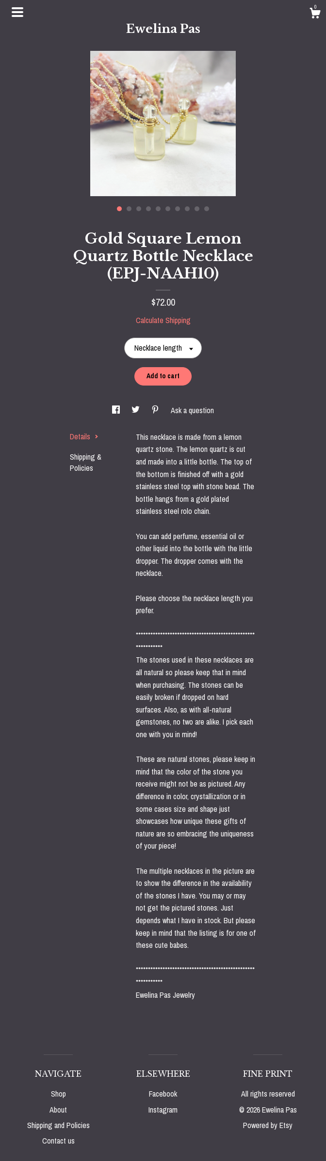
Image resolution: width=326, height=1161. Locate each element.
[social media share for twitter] (136, 410)
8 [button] (187, 208)
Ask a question (192, 410)
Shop (58, 1093)
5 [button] (158, 208)
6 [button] (167, 208)
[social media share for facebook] (117, 410)
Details (84, 436)
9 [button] (197, 208)
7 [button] (177, 208)
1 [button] (119, 208)
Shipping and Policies (58, 1125)
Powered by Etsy (268, 1125)
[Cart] (315, 14)
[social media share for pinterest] (156, 410)
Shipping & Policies (85, 462)
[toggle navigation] (17, 12)
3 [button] (138, 208)
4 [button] (148, 208)
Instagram (163, 1109)
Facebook (163, 1093)
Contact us (58, 1140)
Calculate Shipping (163, 320)
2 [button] (129, 208)
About (58, 1109)
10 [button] (206, 208)
